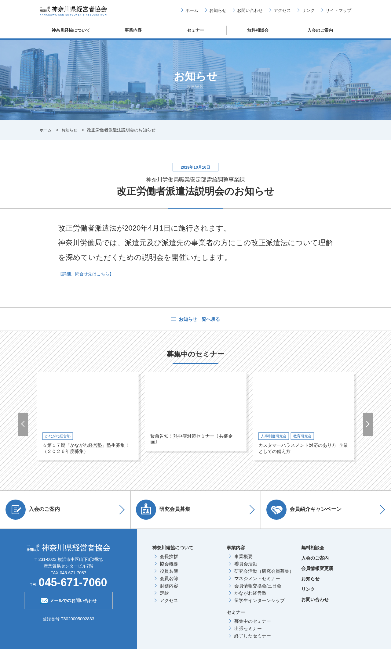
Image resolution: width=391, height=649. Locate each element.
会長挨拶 (169, 561)
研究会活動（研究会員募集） (264, 575)
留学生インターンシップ (259, 605)
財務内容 (169, 590)
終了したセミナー (252, 640)
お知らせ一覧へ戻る (198, 323)
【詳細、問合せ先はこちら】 (88, 278)
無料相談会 (258, 35)
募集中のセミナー (252, 625)
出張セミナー (248, 633)
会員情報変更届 (317, 572)
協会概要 (169, 568)
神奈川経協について (71, 35)
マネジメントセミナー (257, 583)
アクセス (282, 12)
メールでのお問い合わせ (68, 604)
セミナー (195, 35)
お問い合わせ (250, 12)
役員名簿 (169, 575)
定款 (164, 597)
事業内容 (133, 35)
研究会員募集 (165, 514)
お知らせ (217, 12)
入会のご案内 (320, 35)
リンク (308, 12)
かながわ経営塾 (250, 597)
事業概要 (243, 561)
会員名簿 (169, 583)
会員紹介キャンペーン (306, 514)
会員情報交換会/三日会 (257, 590)
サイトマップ (338, 12)
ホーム (191, 12)
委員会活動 (245, 568)
